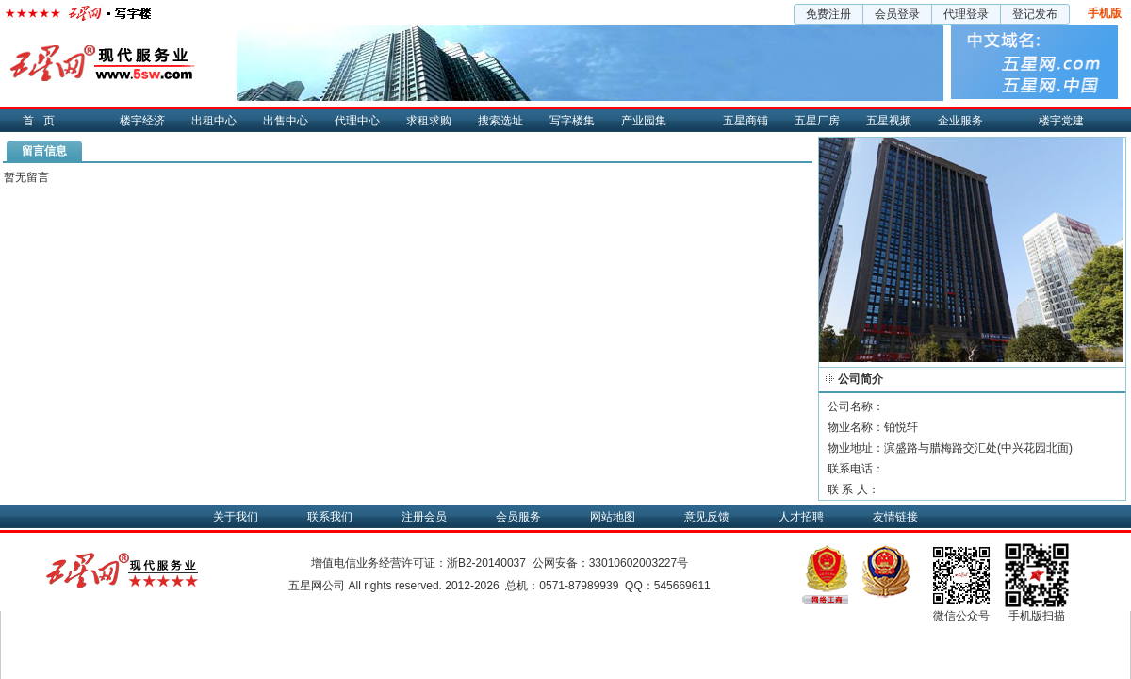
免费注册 (828, 14)
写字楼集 (572, 120)
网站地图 (612, 516)
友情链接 (895, 516)
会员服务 (518, 516)
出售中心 (285, 120)
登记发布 (1034, 14)
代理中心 (357, 120)
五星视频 (888, 120)
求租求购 (428, 120)
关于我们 (235, 516)
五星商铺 (745, 120)
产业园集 (643, 120)
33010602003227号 (638, 563)
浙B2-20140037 (486, 563)
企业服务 (960, 120)
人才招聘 (801, 516)
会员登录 (897, 14)
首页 (43, 120)
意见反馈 (706, 516)
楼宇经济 (142, 120)
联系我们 (329, 516)
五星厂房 (817, 120)
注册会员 (424, 516)
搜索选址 (500, 120)
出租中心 (214, 120)
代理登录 (966, 14)
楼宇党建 (1061, 120)
